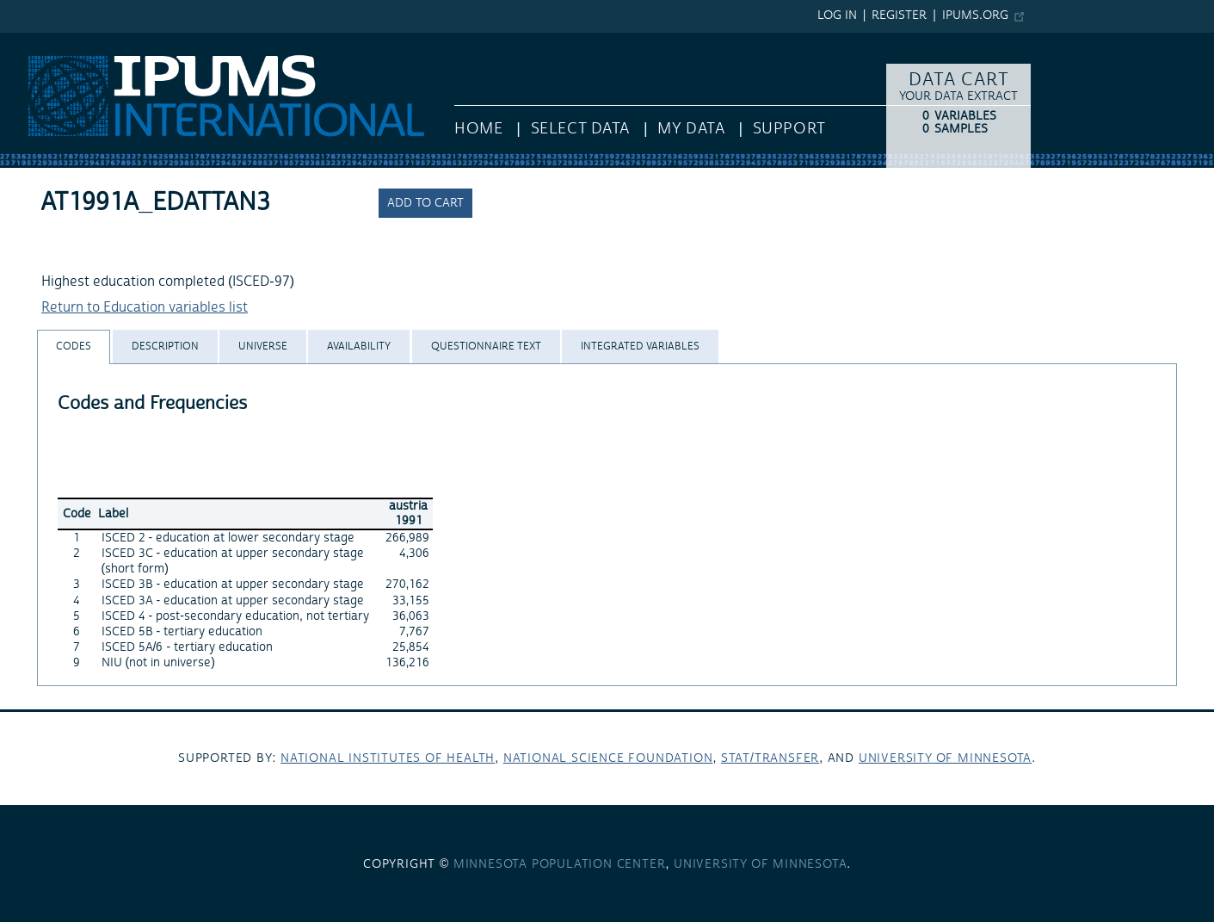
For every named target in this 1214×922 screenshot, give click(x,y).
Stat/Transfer (770, 758)
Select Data (580, 129)
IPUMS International (62, 41)
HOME (478, 129)
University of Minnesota (945, 758)
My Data (690, 129)
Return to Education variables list (144, 307)
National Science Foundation (608, 758)
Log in (837, 15)
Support (789, 129)
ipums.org (975, 15)
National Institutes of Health (387, 758)
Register (899, 15)
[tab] (73, 346)
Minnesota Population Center (559, 864)
